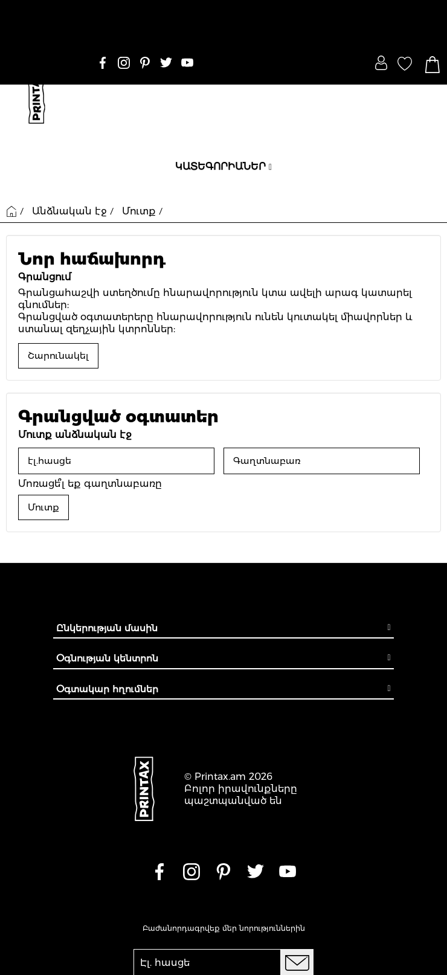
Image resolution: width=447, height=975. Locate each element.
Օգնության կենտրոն (107, 658)
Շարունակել (58, 355)
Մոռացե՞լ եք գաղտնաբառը (90, 483)
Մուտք (139, 211)
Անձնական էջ (69, 211)
